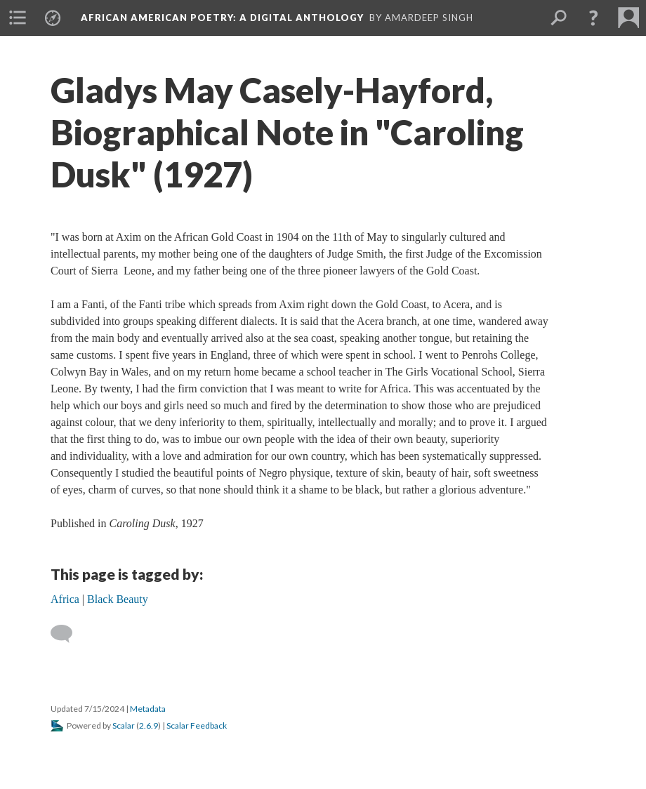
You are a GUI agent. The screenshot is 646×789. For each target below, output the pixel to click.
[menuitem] (17, 17)
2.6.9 (148, 725)
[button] (593, 17)
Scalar (123, 725)
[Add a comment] (68, 634)
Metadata (148, 708)
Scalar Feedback (196, 725)
